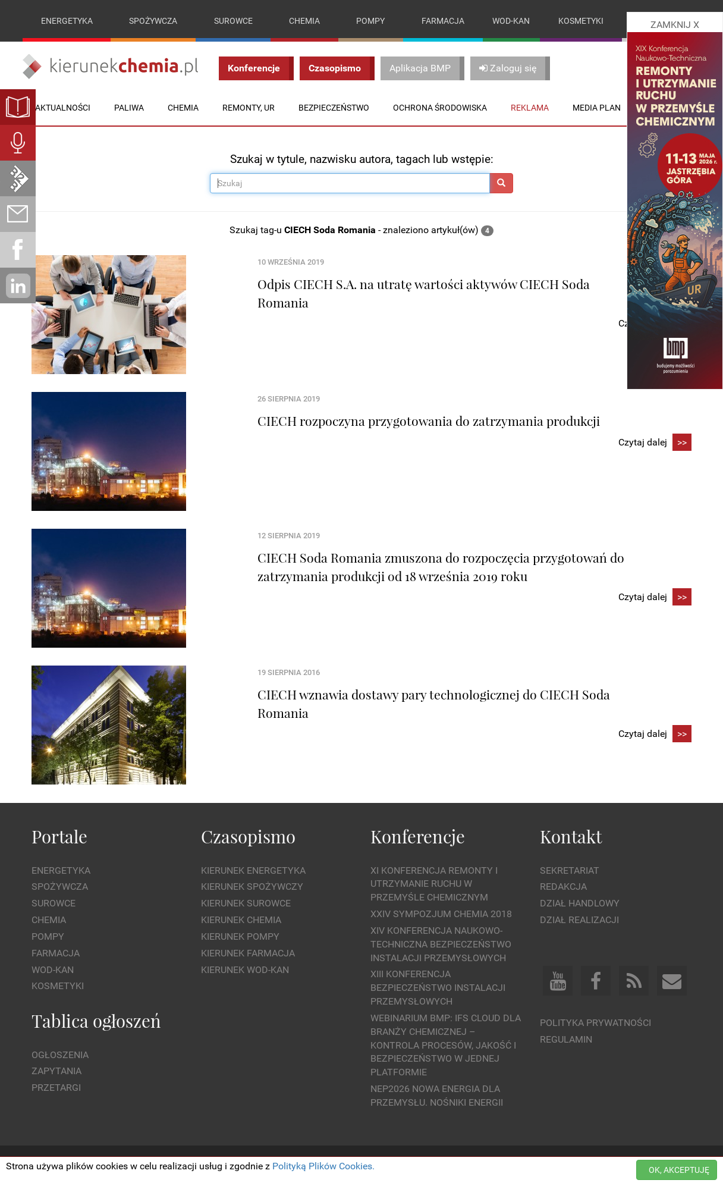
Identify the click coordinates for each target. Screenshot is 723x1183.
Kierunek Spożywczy (252, 887)
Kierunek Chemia (241, 919)
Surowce (233, 21)
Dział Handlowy (580, 903)
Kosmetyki (580, 21)
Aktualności (62, 107)
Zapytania (56, 1071)
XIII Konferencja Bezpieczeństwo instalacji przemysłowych (437, 988)
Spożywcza (153, 21)
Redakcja (563, 887)
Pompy (370, 21)
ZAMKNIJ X (674, 24)
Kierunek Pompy (240, 936)
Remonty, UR (248, 107)
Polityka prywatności (595, 1022)
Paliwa (129, 107)
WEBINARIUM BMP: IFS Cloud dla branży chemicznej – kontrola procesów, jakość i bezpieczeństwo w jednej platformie (445, 1045)
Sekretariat (569, 870)
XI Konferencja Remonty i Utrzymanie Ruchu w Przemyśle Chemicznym (434, 884)
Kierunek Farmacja (248, 953)
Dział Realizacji (579, 919)
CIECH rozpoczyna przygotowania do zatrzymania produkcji (428, 420)
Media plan (597, 107)
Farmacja (443, 21)
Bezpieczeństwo (333, 107)
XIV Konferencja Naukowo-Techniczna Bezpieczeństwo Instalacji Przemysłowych (440, 944)
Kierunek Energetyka (253, 870)
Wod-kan (511, 21)
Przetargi (56, 1087)
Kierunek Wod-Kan (245, 969)
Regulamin (566, 1039)
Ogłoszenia (60, 1054)
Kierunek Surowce (246, 903)
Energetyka (67, 21)
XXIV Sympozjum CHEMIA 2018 (441, 914)
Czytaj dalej (654, 443)
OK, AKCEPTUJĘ (679, 1170)
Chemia (304, 21)
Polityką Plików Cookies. (323, 1166)
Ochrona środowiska (440, 107)
